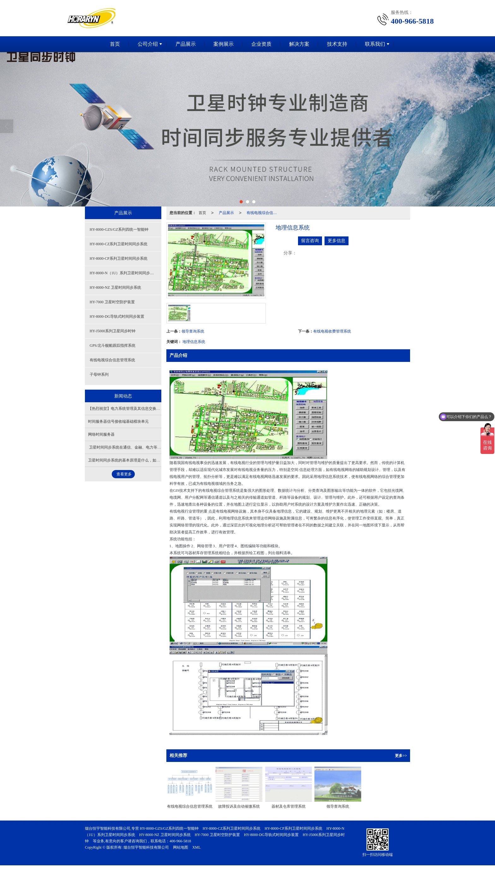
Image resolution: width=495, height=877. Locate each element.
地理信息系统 (193, 342)
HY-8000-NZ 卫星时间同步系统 (115, 287)
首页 (115, 44)
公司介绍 (148, 44)
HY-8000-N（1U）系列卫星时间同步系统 (124, 273)
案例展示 (223, 44)
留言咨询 (310, 240)
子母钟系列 (99, 374)
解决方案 (299, 44)
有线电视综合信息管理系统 (264, 213)
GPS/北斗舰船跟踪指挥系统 (112, 345)
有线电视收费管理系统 (332, 331)
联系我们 (375, 44)
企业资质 (261, 44)
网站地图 (180, 847)
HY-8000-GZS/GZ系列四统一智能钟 (119, 229)
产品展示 (186, 44)
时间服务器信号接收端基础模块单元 (118, 421)
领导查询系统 (193, 331)
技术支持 (337, 44)
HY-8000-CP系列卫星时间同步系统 (118, 258)
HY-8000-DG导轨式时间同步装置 (117, 316)
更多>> (401, 755)
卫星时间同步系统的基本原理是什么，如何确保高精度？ (135, 460)
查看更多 (124, 474)
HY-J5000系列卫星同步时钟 (112, 331)
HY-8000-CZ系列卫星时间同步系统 (118, 244)
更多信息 (336, 240)
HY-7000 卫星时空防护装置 (112, 302)
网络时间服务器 (101, 434)
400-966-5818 (180, 841)
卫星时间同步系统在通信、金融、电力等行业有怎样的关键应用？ (143, 447)
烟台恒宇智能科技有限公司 (146, 847)
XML (196, 847)
